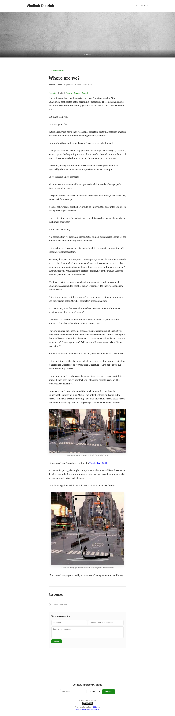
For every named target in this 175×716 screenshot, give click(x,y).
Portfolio (144, 6)
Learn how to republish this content (87, 709)
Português (52, 93)
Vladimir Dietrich (40, 6)
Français (69, 93)
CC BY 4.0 (96, 707)
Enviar (56, 641)
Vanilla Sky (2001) (98, 463)
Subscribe (108, 692)
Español (85, 93)
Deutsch (77, 93)
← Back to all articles (56, 71)
